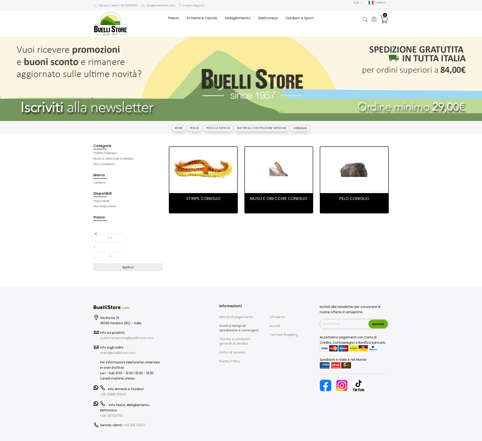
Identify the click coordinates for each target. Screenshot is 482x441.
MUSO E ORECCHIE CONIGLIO (278, 198)
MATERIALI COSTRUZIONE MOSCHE (261, 128)
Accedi (274, 326)
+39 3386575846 (113, 394)
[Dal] (109, 238)
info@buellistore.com (158, 5)
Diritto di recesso (232, 352)
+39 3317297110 (111, 416)
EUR (358, 2)
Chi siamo (277, 317)
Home (179, 128)
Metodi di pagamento (236, 317)
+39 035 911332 (134, 425)
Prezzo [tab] (99, 217)
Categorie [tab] (102, 146)
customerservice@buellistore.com (126, 338)
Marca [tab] (99, 175)
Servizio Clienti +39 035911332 (115, 5)
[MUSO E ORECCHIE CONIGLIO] (113, 158)
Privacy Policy (229, 361)
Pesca (194, 128)
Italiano (378, 2)
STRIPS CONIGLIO (203, 198)
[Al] (109, 255)
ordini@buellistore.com (117, 353)
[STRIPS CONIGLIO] (105, 153)
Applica (127, 267)
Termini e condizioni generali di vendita (234, 341)
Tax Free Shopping (283, 334)
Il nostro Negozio (191, 5)
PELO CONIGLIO (354, 198)
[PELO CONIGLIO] (104, 164)
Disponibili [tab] (102, 193)
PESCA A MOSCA (218, 128)
